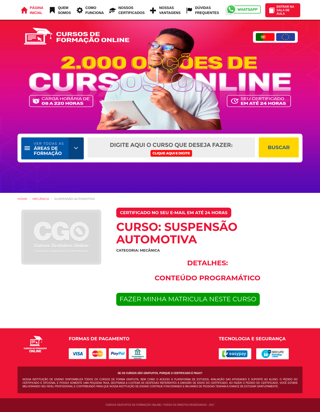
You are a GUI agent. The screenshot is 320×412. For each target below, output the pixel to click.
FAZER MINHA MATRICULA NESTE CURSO (188, 299)
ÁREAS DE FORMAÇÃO (49, 148)
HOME (22, 199)
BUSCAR (279, 147)
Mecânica (40, 199)
